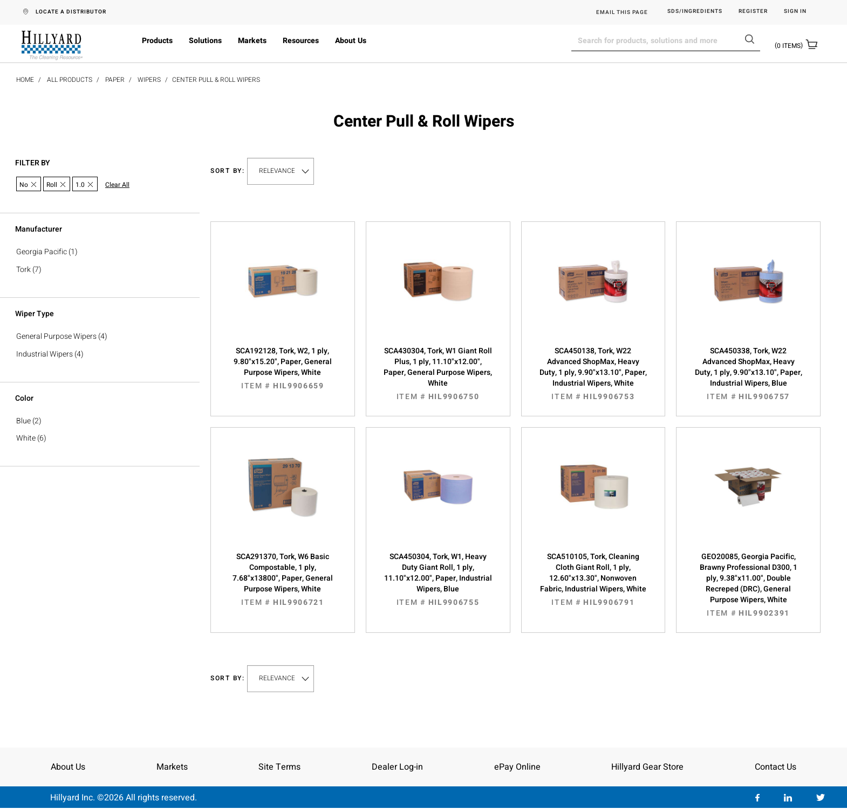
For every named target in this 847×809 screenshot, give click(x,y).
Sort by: (227, 171)
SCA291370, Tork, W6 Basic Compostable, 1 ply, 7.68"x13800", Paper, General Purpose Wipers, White (282, 579)
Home (25, 80)
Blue (23, 421)
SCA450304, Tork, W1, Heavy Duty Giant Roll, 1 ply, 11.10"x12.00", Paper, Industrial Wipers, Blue (438, 579)
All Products (69, 80)
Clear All (117, 185)
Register (753, 11)
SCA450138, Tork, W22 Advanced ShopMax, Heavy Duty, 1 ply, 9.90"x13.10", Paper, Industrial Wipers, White (593, 373)
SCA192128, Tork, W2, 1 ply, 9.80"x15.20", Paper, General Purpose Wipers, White (282, 368)
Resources (301, 40)
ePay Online (517, 767)
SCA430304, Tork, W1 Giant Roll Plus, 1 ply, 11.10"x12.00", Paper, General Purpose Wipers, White (438, 373)
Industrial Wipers (44, 354)
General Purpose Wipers (56, 336)
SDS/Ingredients (694, 11)
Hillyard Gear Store (647, 767)
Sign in (795, 11)
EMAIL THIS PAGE (622, 12)
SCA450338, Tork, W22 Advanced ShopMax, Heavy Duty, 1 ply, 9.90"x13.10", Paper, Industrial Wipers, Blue (748, 373)
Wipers (149, 80)
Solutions (205, 40)
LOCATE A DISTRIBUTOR (71, 12)
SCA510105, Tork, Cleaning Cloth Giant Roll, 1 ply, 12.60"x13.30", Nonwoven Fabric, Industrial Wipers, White (593, 579)
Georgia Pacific (41, 251)
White (26, 438)
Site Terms (279, 767)
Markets (252, 40)
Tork (23, 269)
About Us (350, 40)
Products (157, 40)
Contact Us (775, 767)
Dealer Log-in (397, 767)
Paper (115, 80)
